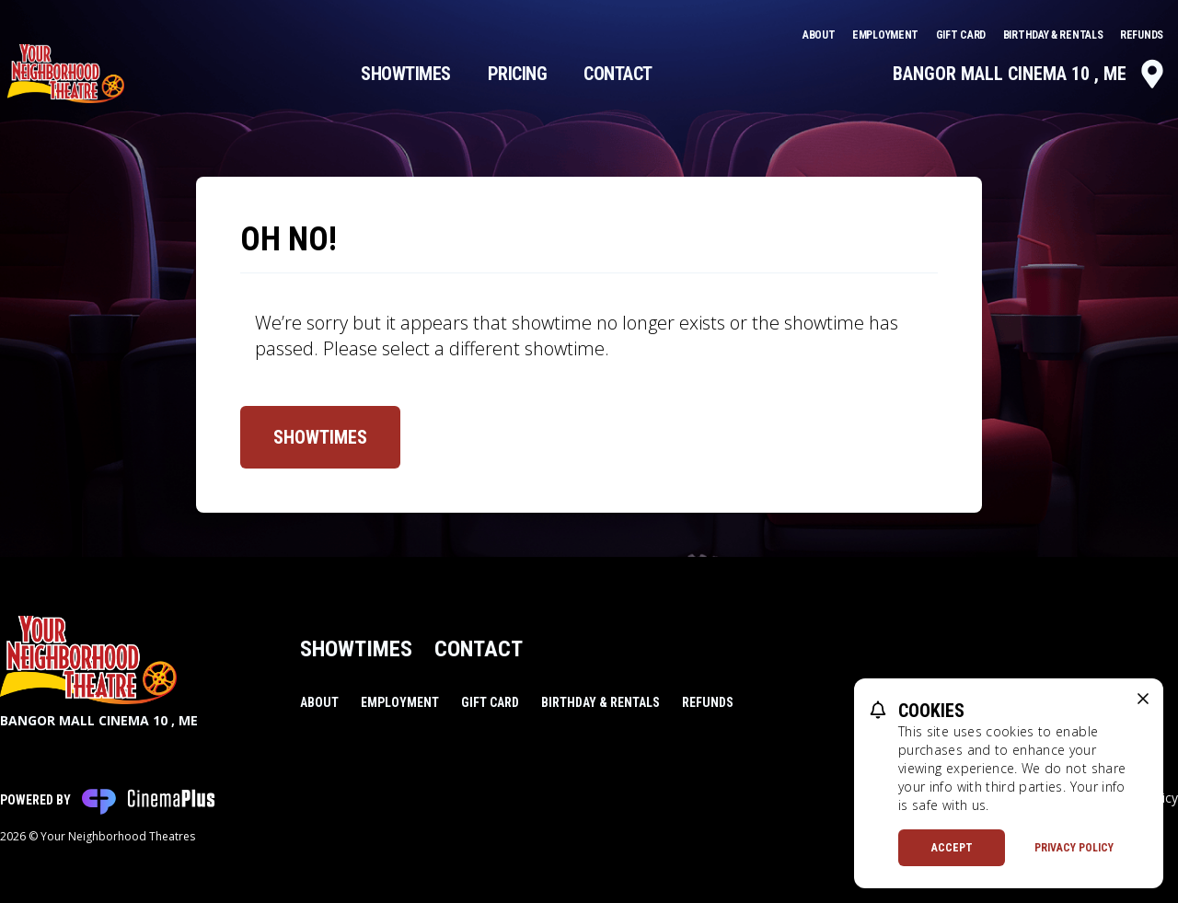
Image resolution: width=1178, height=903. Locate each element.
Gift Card (962, 35)
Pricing (518, 74)
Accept (952, 847)
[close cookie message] (1143, 698)
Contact (618, 74)
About (820, 35)
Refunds (1141, 35)
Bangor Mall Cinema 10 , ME (1030, 73)
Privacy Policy (1074, 847)
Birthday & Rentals (1054, 35)
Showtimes (406, 74)
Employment (886, 35)
